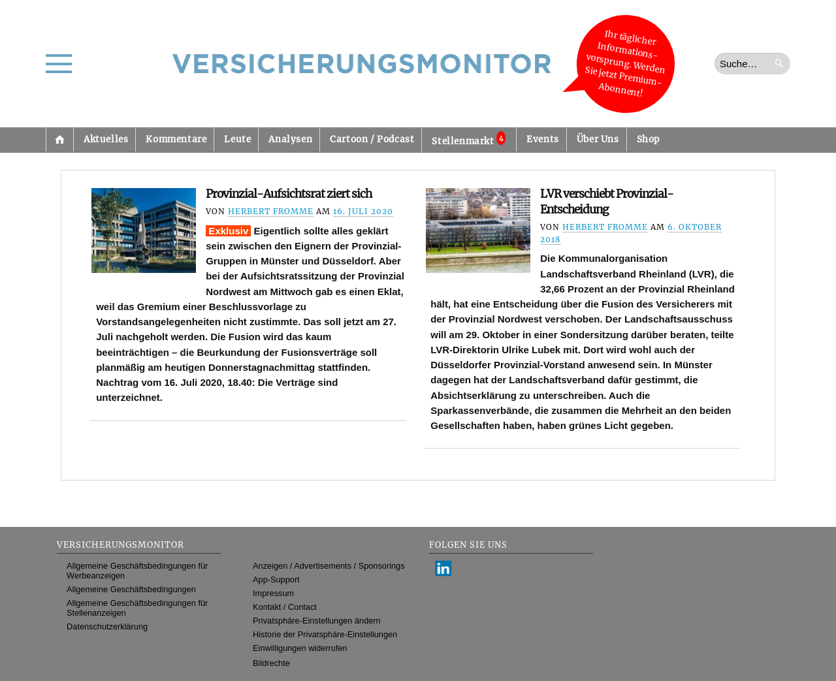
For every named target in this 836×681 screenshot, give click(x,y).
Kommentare (176, 139)
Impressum (273, 593)
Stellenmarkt (469, 139)
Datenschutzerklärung (107, 626)
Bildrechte (271, 663)
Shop (648, 139)
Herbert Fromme (271, 211)
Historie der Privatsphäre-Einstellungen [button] (325, 634)
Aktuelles (106, 139)
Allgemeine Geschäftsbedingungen (131, 589)
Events (542, 139)
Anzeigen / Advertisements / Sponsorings (328, 566)
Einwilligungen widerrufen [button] (300, 648)
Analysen (290, 139)
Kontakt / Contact (285, 607)
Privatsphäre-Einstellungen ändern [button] (317, 621)
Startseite (59, 139)
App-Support (276, 579)
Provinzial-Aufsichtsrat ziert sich (289, 194)
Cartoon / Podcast (372, 139)
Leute (237, 139)
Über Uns (598, 139)
